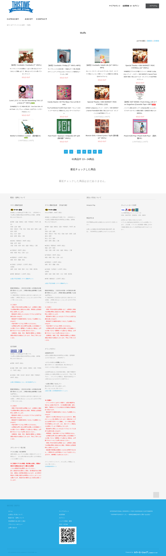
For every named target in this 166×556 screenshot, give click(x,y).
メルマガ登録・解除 (65, 521)
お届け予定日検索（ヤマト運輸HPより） (22, 278)
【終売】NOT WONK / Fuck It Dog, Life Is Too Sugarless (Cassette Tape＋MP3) (140, 103)
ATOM (66, 524)
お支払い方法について (15, 514)
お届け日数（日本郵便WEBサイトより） (56, 390)
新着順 (156, 41)
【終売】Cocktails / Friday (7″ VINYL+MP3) (64, 65)
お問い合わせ (12, 527)
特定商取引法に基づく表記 (16, 521)
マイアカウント (114, 6)
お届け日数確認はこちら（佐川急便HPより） (23, 382)
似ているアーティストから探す (16, 25)
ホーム (10, 511)
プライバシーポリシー (15, 524)
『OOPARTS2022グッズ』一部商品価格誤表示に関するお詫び (130, 514)
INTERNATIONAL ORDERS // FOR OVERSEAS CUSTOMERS (131, 511)
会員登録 (126, 6)
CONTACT (41, 19)
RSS (60, 524)
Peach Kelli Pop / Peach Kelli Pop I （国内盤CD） (140, 137)
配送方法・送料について (16, 517)
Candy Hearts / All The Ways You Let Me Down (64, 103)
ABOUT (29, 19)
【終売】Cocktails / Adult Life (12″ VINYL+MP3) (102, 66)
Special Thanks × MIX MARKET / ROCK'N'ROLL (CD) (102, 103)
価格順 (149, 41)
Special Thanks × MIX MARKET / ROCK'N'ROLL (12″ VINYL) (140, 67)
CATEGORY (14, 19)
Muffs (29, 25)
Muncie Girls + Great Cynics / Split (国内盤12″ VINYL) (102, 137)
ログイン (136, 6)
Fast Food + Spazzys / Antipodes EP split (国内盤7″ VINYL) (64, 137)
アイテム (152, 6)
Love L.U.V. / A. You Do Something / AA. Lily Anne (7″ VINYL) (25, 102)
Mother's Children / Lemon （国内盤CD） (26, 136)
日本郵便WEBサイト (51, 466)
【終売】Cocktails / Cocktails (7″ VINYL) (25, 65)
